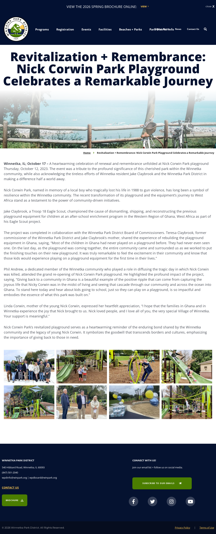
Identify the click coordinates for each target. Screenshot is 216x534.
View (144, 6)
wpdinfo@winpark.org (14, 477)
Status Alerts (162, 29)
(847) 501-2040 (10, 472)
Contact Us (193, 29)
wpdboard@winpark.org (43, 477)
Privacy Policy (182, 527)
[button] (42, 29)
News (178, 29)
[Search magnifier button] (205, 29)
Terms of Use (207, 527)
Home (87, 152)
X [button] (213, 6)
